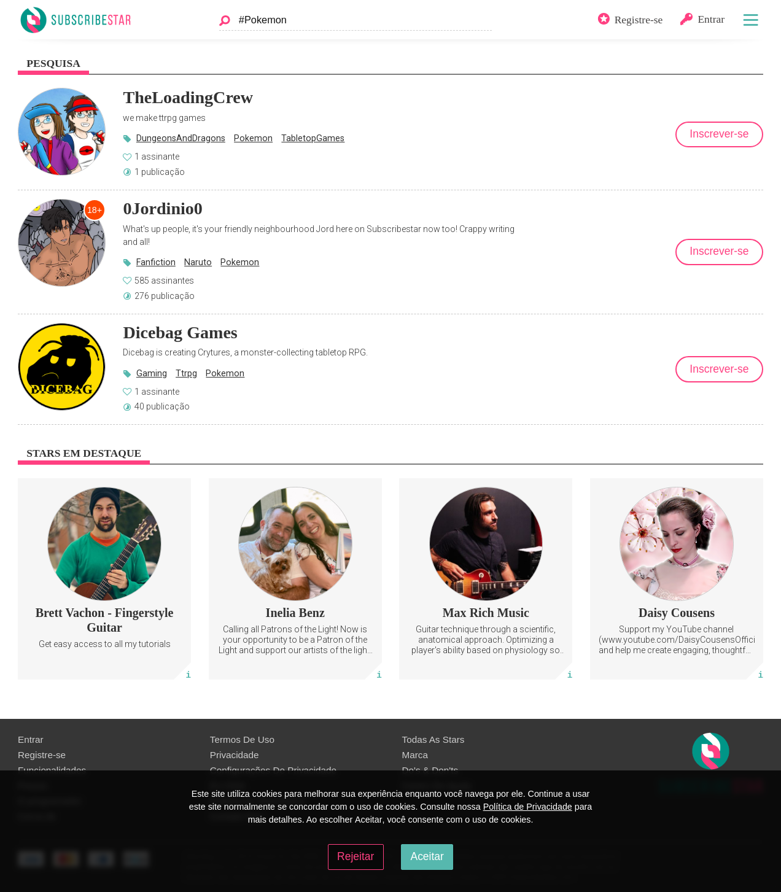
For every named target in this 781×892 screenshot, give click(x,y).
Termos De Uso (242, 739)
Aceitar (426, 856)
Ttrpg (186, 373)
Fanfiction (156, 262)
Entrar (31, 739)
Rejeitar (355, 856)
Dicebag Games (180, 332)
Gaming (151, 373)
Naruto (198, 262)
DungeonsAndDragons (180, 138)
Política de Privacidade (527, 807)
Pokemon (253, 138)
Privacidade (234, 755)
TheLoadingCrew (188, 97)
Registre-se (42, 755)
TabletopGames (312, 138)
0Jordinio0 (163, 208)
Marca (415, 755)
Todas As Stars (433, 739)
